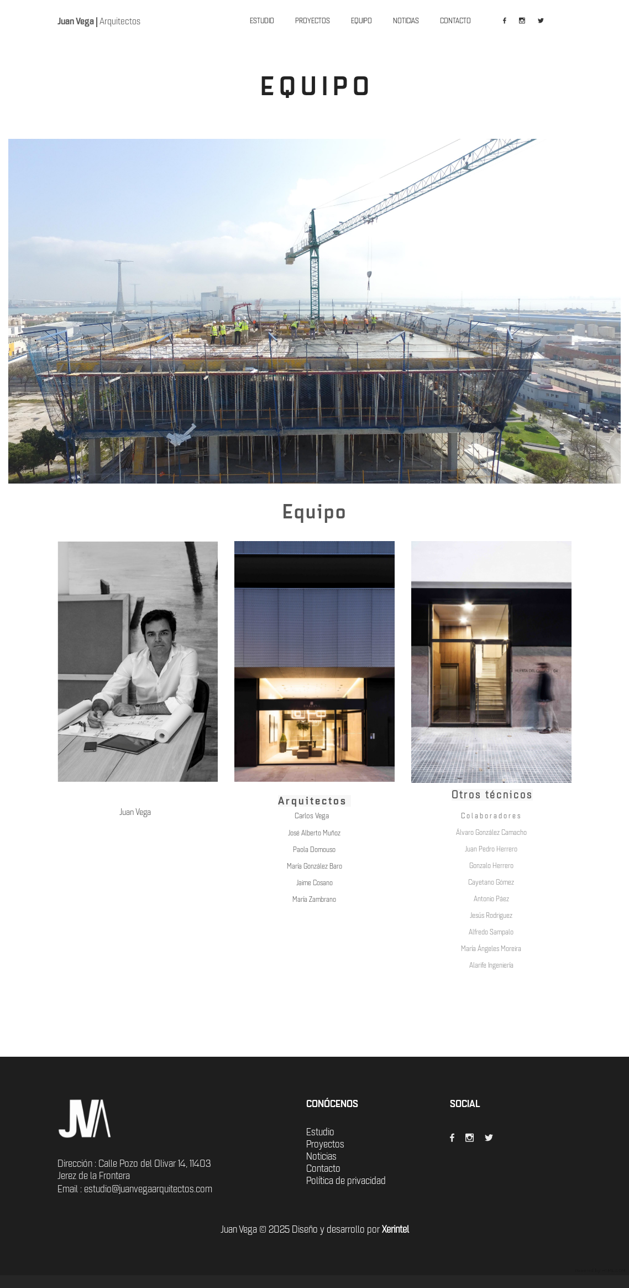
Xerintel (395, 1229)
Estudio (320, 1132)
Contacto (323, 1168)
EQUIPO (361, 21)
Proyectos (325, 1144)
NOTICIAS (406, 21)
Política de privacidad (346, 1180)
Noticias (321, 1156)
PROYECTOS (312, 21)
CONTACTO (455, 21)
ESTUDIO (262, 21)
